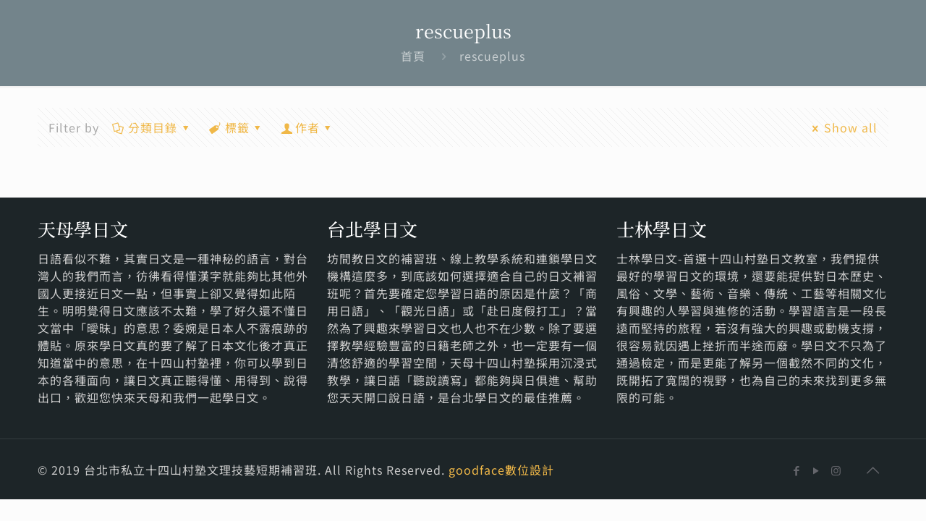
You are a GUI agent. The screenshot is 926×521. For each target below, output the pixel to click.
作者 (307, 127)
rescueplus (492, 55)
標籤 (236, 127)
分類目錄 (152, 127)
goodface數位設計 (501, 469)
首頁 (413, 55)
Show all (843, 127)
